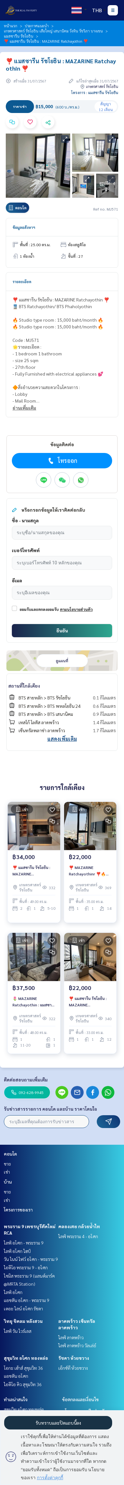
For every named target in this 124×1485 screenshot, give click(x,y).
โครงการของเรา (18, 1209)
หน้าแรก (10, 25)
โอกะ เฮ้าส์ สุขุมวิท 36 (23, 1368)
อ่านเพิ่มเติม (24, 408)
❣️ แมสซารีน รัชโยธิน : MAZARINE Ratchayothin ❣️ (31, 871)
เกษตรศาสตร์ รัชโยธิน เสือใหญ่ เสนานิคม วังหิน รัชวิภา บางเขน (53, 30)
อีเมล (17, 580)
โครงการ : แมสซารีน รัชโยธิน (94, 92)
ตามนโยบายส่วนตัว (76, 609)
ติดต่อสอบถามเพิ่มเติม (26, 1079)
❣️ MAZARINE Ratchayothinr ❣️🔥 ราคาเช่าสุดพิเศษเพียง (87, 871)
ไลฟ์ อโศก (13, 1292)
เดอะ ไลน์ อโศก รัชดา (23, 1308)
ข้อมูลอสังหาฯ (23, 227)
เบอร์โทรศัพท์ (26, 550)
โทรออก (62, 461)
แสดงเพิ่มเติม (62, 738)
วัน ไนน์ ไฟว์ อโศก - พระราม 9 (31, 1259)
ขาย (7, 1164)
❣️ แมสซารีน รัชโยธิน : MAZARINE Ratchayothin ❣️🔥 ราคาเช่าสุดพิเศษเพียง (88, 1002)
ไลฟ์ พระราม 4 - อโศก (78, 1236)
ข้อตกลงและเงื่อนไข (80, 1399)
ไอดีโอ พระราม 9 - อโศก (26, 1267)
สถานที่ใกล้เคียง (24, 686)
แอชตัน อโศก (16, 1376)
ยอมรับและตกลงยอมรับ (39, 609)
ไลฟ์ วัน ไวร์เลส (17, 1331)
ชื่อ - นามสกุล (25, 520)
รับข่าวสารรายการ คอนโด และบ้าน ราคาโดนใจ (50, 1109)
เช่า (7, 1172)
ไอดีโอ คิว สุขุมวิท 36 (23, 1384)
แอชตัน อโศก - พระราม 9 (26, 1300)
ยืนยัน (62, 630)
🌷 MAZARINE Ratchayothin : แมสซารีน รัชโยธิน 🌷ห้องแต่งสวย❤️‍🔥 (32, 1002)
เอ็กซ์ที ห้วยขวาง (73, 1368)
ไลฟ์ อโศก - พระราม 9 (24, 1243)
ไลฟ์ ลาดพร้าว (71, 1337)
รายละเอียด (21, 281)
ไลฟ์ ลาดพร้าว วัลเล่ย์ (77, 1345)
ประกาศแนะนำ (37, 25)
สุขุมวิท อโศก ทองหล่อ (26, 1358)
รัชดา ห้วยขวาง (73, 1358)
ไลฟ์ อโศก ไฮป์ (17, 1251)
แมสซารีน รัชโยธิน (18, 36)
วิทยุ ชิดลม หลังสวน (23, 1321)
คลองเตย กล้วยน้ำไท (79, 1226)
